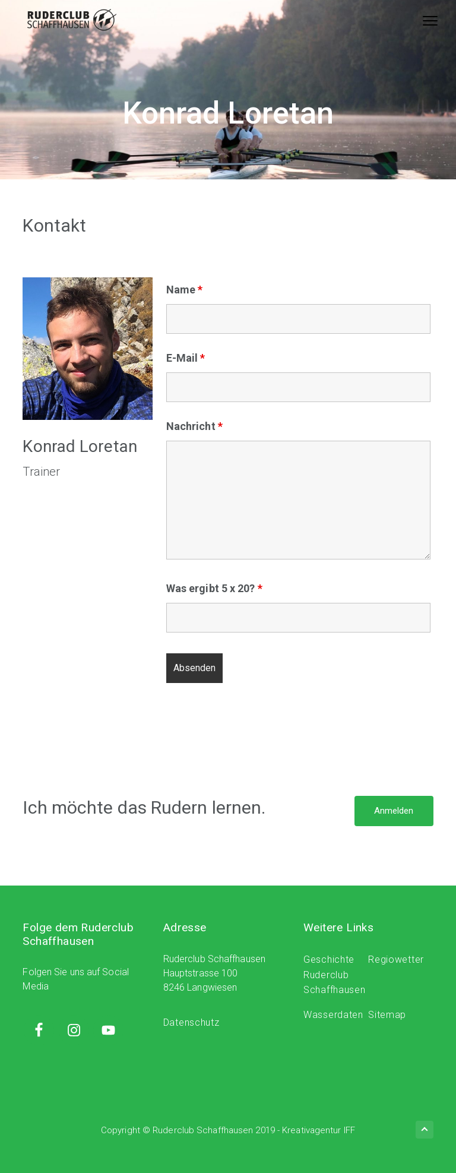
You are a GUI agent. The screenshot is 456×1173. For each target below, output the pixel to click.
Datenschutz (191, 1022)
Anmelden (394, 810)
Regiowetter (396, 959)
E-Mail (185, 358)
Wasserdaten (333, 1014)
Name (184, 289)
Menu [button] (423, 20)
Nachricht (194, 426)
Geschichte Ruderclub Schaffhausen (334, 975)
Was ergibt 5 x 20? (214, 588)
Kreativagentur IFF (318, 1130)
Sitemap (387, 1014)
